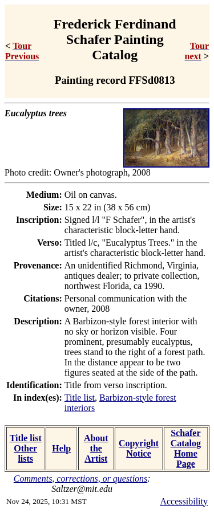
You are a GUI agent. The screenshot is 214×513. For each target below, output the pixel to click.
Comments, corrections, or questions (81, 478)
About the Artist (96, 448)
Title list (79, 397)
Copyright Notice (139, 448)
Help (61, 448)
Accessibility (184, 501)
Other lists (25, 453)
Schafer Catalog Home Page (186, 448)
